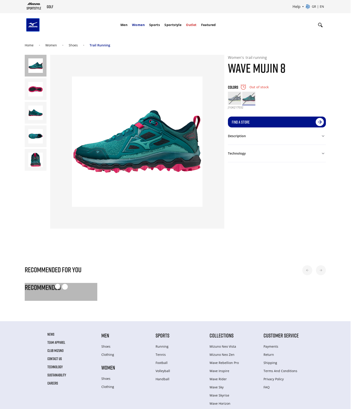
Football (162, 363)
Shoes (73, 45)
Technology (55, 367)
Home (29, 45)
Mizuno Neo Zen (222, 354)
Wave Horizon (220, 403)
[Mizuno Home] (34, 6)
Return (269, 354)
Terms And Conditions (280, 371)
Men (123, 25)
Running (162, 346)
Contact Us (54, 358)
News (50, 334)
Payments (271, 346)
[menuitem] (124, 25)
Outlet (191, 25)
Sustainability (56, 375)
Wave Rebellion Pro (224, 363)
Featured (208, 25)
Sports (154, 25)
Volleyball (163, 371)
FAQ (267, 387)
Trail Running (100, 45)
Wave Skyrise (219, 395)
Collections (222, 335)
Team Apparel (56, 342)
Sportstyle (172, 25)
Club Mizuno (55, 350)
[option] (234, 98)
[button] (307, 270)
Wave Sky (217, 387)
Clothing (107, 354)
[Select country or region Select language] (314, 6)
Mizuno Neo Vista (223, 346)
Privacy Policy (274, 379)
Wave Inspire (219, 371)
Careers (52, 383)
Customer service (281, 335)
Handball (162, 379)
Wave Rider (218, 379)
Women (138, 25)
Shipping (270, 363)
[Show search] (320, 25)
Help (296, 6)
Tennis (161, 354)
